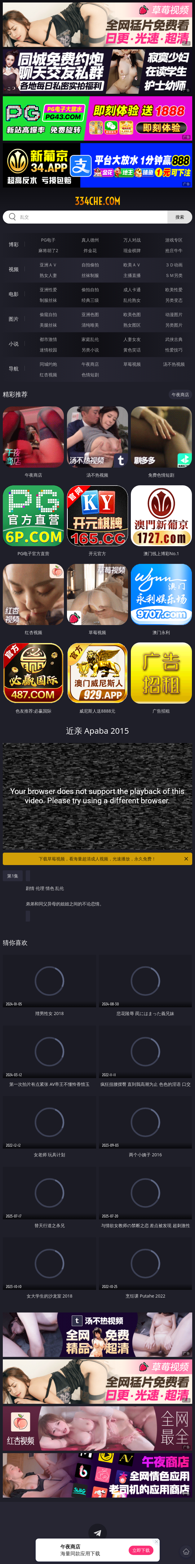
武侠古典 (174, 339)
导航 (14, 368)
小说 (14, 343)
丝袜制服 (90, 275)
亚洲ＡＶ (48, 265)
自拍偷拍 (90, 265)
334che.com (97, 201)
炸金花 (90, 250)
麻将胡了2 (48, 250)
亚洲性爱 (48, 289)
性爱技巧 (174, 350)
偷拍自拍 (90, 289)
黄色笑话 (132, 350)
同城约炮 (48, 364)
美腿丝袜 (48, 325)
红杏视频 (48, 375)
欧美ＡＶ (132, 265)
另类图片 (174, 325)
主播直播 (132, 275)
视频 (14, 269)
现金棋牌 (132, 250)
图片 (14, 318)
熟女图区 (132, 325)
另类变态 (174, 300)
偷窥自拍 (48, 314)
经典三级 (90, 300)
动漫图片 (174, 314)
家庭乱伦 (90, 339)
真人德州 (90, 240)
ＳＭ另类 (174, 275)
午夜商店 (90, 364)
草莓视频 (132, 364)
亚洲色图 (90, 314)
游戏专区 (174, 240)
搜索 (179, 217)
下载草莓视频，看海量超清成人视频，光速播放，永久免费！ (114, 859)
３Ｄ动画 (174, 265)
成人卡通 (132, 289)
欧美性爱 (174, 289)
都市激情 (48, 339)
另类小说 (90, 350)
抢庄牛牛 (174, 250)
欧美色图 (132, 314)
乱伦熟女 (132, 300)
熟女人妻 (48, 275)
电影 (14, 294)
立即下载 (141, 1550)
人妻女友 (132, 339)
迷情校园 (48, 350)
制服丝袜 (48, 300)
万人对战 (132, 240)
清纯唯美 (90, 325)
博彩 (14, 244)
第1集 (12, 876)
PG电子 (48, 240)
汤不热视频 (174, 364)
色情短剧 (90, 375)
